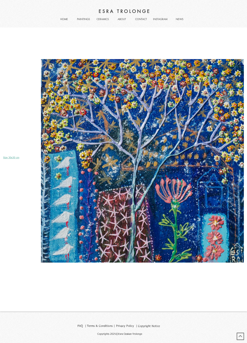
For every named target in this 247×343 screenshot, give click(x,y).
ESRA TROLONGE (124, 11)
